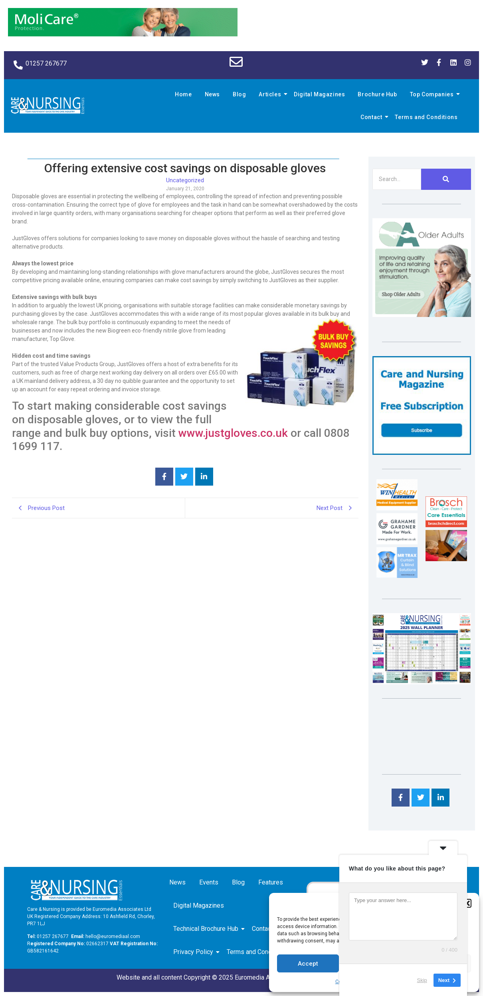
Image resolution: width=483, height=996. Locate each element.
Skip (422, 980)
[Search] (396, 179)
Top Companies (433, 94)
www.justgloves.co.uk (233, 433)
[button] (467, 903)
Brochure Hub (377, 94)
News (212, 94)
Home (183, 94)
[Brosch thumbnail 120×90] (446, 525)
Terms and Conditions (426, 117)
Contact (372, 117)
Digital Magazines (319, 94)
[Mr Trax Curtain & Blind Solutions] (397, 576)
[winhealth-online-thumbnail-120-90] (397, 508)
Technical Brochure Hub (207, 928)
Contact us (268, 928)
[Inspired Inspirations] (446, 559)
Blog (239, 94)
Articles (271, 94)
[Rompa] (421, 315)
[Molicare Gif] (123, 34)
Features (270, 882)
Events (208, 882)
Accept (308, 963)
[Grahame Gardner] (397, 542)
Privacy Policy (194, 952)
